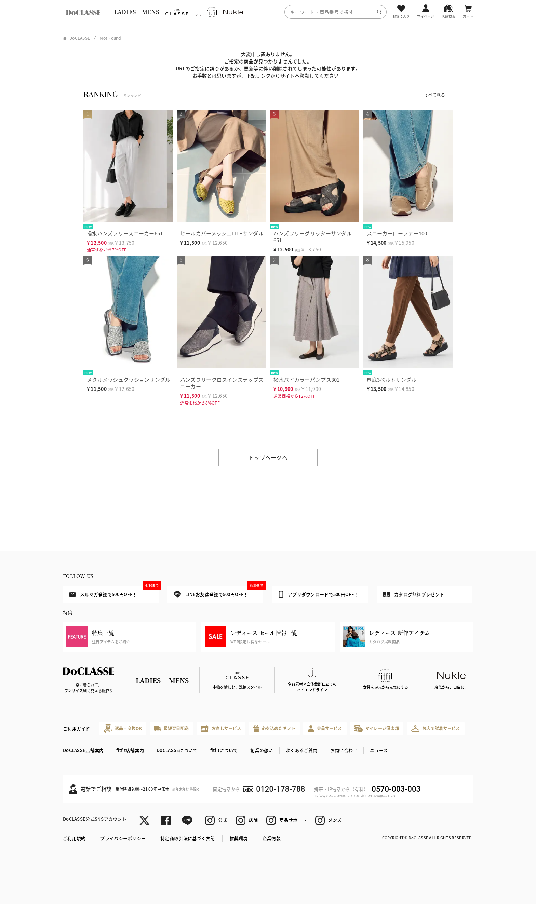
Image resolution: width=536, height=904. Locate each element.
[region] (268, 12)
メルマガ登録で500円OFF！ (114, 591)
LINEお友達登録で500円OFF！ (218, 592)
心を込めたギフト (274, 728)
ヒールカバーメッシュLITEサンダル (222, 233)
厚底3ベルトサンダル (392, 379)
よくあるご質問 (302, 750)
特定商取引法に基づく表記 (187, 838)
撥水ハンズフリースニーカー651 (125, 233)
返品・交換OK (123, 728)
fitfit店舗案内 (130, 750)
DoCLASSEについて (177, 750)
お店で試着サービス (435, 728)
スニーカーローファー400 (397, 233)
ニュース (379, 750)
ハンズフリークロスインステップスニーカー (222, 383)
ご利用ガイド (76, 728)
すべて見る (435, 95)
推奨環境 (239, 838)
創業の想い (261, 750)
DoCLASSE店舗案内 (83, 750)
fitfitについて (224, 750)
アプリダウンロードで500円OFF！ (318, 594)
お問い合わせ (344, 750)
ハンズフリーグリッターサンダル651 (312, 237)
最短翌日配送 (171, 728)
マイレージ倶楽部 (376, 728)
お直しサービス (221, 728)
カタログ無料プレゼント (413, 594)
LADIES (125, 12)
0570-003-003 (396, 789)
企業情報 (272, 838)
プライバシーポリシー (123, 838)
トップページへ (268, 457)
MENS (150, 12)
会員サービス (325, 728)
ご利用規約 (74, 838)
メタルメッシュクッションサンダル (128, 379)
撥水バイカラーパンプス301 (306, 379)
